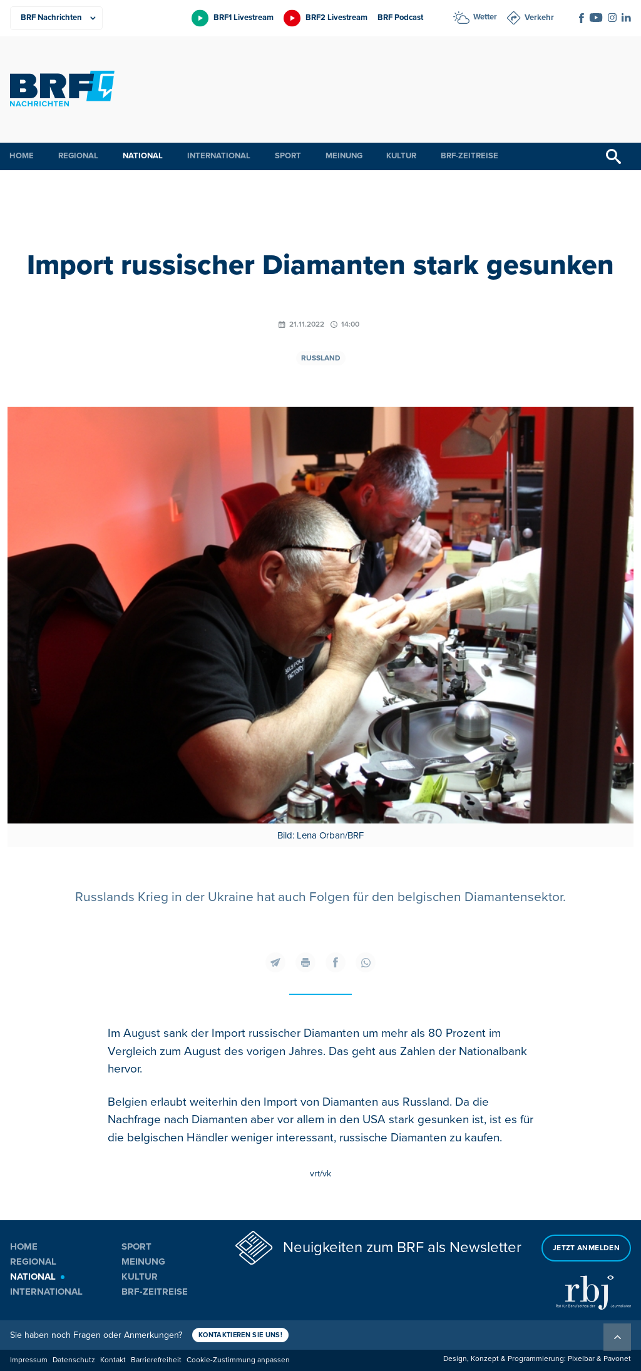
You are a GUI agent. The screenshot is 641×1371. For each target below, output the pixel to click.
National (143, 156)
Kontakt (113, 1360)
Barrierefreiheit (156, 1360)
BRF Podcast (400, 18)
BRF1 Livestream (243, 18)
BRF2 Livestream (336, 18)
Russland (321, 358)
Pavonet (617, 1358)
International (218, 156)
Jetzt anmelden (586, 1248)
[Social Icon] (581, 18)
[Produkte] (56, 18)
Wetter (485, 17)
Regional (78, 156)
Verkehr (539, 18)
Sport (288, 156)
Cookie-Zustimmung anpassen (238, 1360)
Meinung (344, 156)
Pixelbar (581, 1358)
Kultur (401, 156)
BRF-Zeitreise (469, 156)
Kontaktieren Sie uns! (240, 1335)
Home (21, 156)
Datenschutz (74, 1360)
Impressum (29, 1360)
